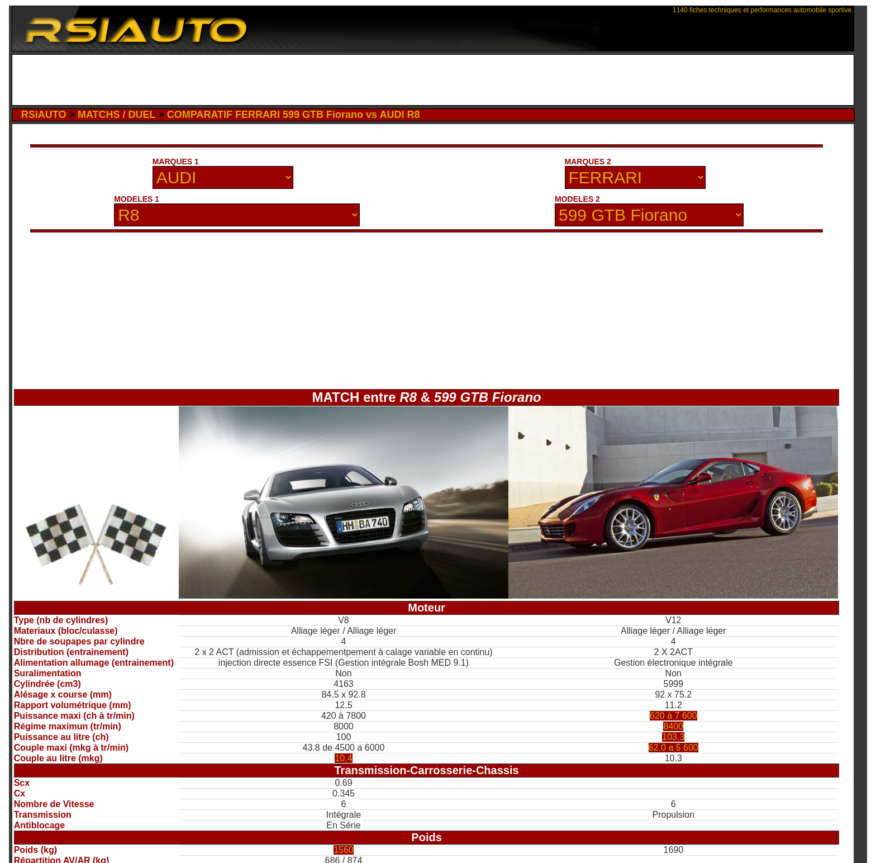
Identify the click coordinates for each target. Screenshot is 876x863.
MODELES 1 (136, 199)
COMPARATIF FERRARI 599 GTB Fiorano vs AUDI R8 (293, 114)
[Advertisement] (432, 80)
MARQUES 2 (588, 161)
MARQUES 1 (176, 161)
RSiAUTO (43, 114)
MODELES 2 (577, 199)
